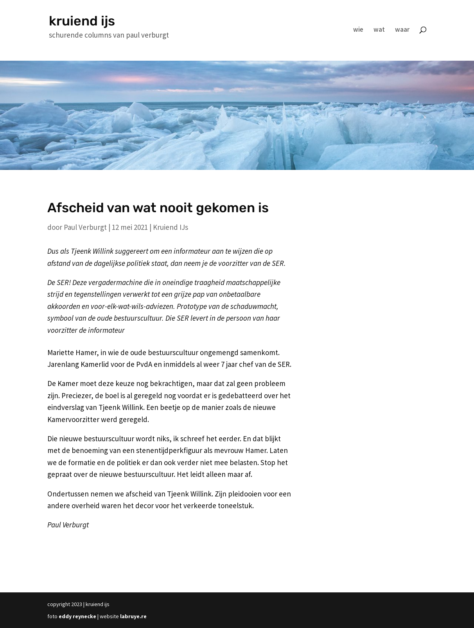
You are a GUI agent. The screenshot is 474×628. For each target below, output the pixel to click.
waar (402, 30)
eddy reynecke (77, 616)
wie (358, 30)
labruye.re (133, 616)
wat (379, 30)
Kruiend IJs (170, 227)
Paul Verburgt (85, 227)
